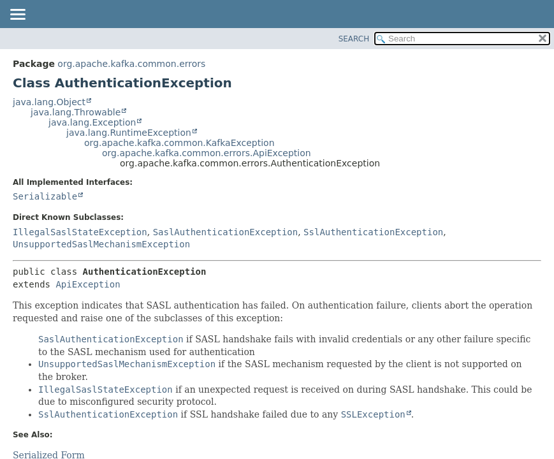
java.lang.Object (49, 102)
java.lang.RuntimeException (128, 132)
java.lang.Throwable (75, 112)
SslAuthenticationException (373, 232)
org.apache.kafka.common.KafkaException (179, 143)
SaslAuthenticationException (225, 232)
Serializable (45, 196)
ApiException (87, 284)
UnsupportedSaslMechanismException (101, 244)
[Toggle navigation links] (17, 15)
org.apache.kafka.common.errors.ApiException (206, 153)
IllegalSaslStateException (80, 232)
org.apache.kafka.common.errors (131, 64)
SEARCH (354, 38)
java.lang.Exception (92, 122)
